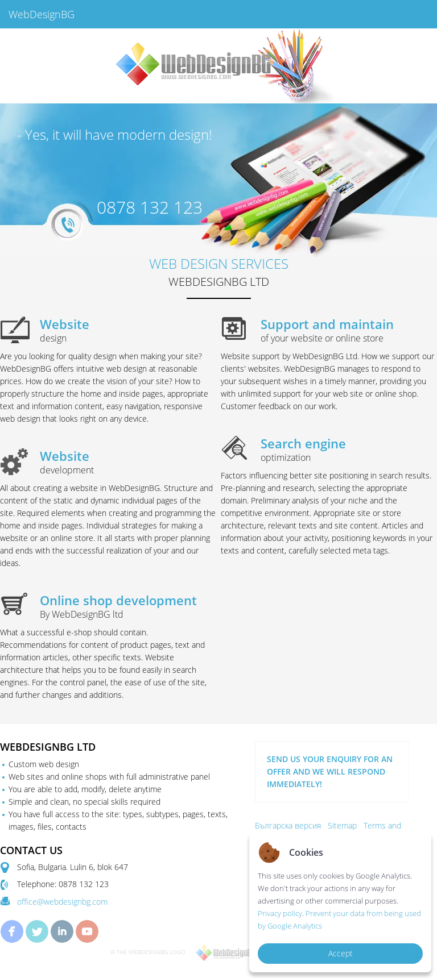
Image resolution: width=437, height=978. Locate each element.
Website (128, 330)
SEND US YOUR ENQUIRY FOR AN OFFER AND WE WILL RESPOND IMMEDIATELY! (330, 771)
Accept (340, 953)
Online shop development (128, 606)
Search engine (349, 449)
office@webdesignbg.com (62, 901)
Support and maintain (349, 330)
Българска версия (288, 825)
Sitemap (342, 825)
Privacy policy (280, 913)
